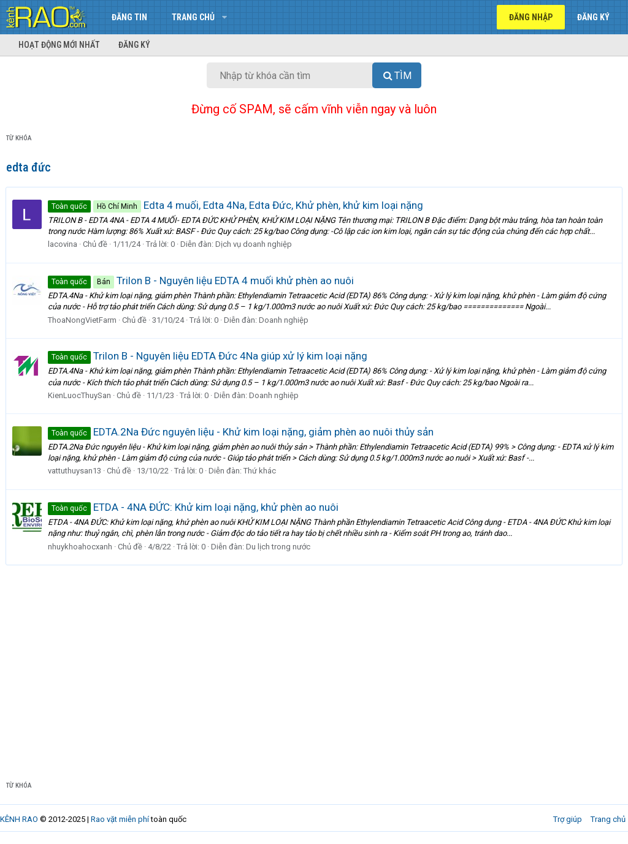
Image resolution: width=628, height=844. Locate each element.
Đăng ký (134, 45)
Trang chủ (193, 17)
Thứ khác (260, 470)
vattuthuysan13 (75, 470)
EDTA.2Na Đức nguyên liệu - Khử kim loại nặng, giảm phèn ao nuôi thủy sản (241, 432)
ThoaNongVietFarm (82, 320)
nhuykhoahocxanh (80, 546)
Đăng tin (129, 17)
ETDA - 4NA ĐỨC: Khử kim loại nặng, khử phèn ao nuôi (193, 507)
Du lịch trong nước (279, 546)
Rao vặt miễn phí (120, 819)
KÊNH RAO (19, 819)
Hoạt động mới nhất (59, 45)
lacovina (63, 244)
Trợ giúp (567, 819)
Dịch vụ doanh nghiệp (254, 244)
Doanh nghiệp (284, 320)
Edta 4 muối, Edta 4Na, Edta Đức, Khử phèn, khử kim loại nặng (236, 205)
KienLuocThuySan (80, 395)
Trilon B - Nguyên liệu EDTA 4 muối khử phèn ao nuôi (201, 280)
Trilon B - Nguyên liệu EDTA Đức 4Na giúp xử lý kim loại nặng (208, 356)
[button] (224, 17)
